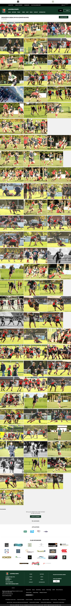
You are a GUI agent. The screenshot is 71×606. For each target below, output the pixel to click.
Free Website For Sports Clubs (10, 599)
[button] (9, 12)
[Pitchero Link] (67, 5)
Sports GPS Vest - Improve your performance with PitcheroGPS (17, 602)
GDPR (53, 589)
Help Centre (28, 589)
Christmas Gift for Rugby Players (46, 602)
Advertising (38, 589)
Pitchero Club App (54, 599)
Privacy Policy (29, 592)
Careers (43, 589)
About (33, 589)
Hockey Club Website (37, 599)
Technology (48, 589)
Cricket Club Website (29, 599)
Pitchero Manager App (62, 599)
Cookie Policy (35, 592)
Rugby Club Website (45, 599)
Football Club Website (20, 599)
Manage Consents (43, 592)
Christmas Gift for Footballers (34, 602)
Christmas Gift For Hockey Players (58, 602)
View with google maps (11, 583)
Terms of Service (59, 589)
